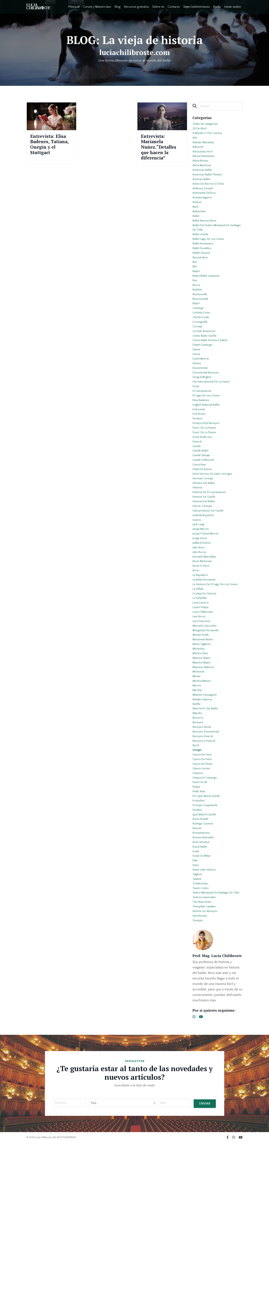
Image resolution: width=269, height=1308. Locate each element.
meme (197, 788)
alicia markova (203, 174)
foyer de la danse (205, 487)
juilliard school (203, 624)
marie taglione (202, 750)
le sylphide (200, 695)
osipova (198, 903)
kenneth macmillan (206, 640)
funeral (197, 503)
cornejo (198, 366)
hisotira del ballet (205, 552)
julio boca (199, 629)
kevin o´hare (202, 651)
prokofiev (199, 936)
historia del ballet (205, 574)
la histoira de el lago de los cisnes (213, 676)
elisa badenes (202, 454)
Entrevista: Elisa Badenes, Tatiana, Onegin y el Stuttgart (51, 152)
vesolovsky (200, 1079)
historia (198, 558)
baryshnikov (201, 284)
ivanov (197, 596)
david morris (201, 404)
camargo (199, 344)
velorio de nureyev (206, 1073)
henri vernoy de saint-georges (215, 542)
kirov (196, 657)
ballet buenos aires (206, 240)
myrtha (197, 805)
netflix (197, 821)
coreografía (200, 361)
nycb (196, 870)
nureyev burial (203, 848)
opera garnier (202, 898)
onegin (197, 876)
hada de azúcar (204, 536)
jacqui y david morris (207, 613)
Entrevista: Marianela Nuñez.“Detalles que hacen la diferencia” (162, 152)
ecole (196, 437)
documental (201, 415)
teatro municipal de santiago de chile (216, 1048)
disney (197, 410)
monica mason (203, 794)
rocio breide (201, 958)
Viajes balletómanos (196, 7)
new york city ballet (207, 827)
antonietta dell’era (205, 207)
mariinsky (199, 755)
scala (196, 996)
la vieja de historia (206, 690)
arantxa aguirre (203, 213)
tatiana (197, 1029)
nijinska (198, 832)
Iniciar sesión (232, 7)
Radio (217, 7)
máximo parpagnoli (206, 810)
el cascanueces (203, 443)
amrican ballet (203, 191)
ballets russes (202, 278)
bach (196, 224)
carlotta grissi (202, 350)
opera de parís (203, 887)
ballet (196, 235)
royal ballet (200, 991)
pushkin (198, 947)
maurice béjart (202, 772)
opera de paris (203, 881)
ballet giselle (201, 256)
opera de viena (203, 892)
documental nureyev (208, 421)
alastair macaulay (205, 147)
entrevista (199, 465)
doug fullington (203, 426)
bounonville (201, 328)
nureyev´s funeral (205, 865)
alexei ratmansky (205, 163)
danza (196, 399)
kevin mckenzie (203, 646)
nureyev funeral (204, 859)
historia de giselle (205, 569)
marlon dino (201, 761)
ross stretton (202, 986)
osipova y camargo (206, 909)
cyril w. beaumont (206, 372)
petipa (196, 920)
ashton (197, 218)
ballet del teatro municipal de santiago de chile (214, 248)
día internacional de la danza (214, 432)
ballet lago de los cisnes (210, 262)
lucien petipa (202, 706)
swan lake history (206, 1018)
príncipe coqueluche (207, 942)
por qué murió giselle (208, 931)
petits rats (199, 925)
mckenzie (199, 783)
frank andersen (203, 498)
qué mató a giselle (206, 953)
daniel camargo (204, 388)
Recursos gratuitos (136, 7)
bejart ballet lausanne (208, 306)
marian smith (202, 739)
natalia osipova (203, 816)
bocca (196, 317)
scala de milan (203, 1002)
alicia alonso (201, 169)
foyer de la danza (205, 492)
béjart (196, 339)
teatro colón (201, 1040)
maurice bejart (202, 766)
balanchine (200, 229)
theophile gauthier (206, 1068)
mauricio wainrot (205, 777)
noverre (198, 838)
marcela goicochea (206, 728)
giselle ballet (201, 514)
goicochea (200, 531)
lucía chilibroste (204, 711)
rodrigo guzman (204, 964)
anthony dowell (204, 202)
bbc (195, 289)
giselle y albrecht (205, 525)
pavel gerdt (200, 914)
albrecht (198, 152)
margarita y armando (207, 733)
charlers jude (202, 355)
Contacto (173, 7)
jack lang (199, 602)
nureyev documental (208, 854)
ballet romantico (204, 267)
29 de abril (200, 130)
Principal (73, 7)
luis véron (200, 717)
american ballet (203, 180)
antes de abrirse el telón (210, 196)
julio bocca (200, 635)
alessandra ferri (204, 158)
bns (195, 311)
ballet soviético (203, 273)
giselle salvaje (202, 520)
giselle (197, 509)
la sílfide (199, 684)
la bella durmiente (206, 668)
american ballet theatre (209, 185)
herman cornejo (204, 547)
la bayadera (201, 662)
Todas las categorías (207, 125)
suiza (196, 1013)
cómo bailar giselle (206, 377)
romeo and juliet (205, 980)
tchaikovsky (201, 1035)
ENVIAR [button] (204, 1267)
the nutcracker (203, 1062)
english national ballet (208, 459)
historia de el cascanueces (212, 563)
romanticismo (202, 975)
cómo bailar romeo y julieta (212, 383)
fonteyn (198, 476)
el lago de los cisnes (208, 448)
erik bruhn (199, 470)
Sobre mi (158, 7)
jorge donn (200, 618)
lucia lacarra (202, 700)
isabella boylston (204, 591)
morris (197, 799)
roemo (197, 969)
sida (195, 1007)
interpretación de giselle (210, 585)
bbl (194, 295)
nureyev (198, 843)
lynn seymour (202, 722)
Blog (117, 7)
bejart (196, 300)
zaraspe (198, 1084)
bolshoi (197, 322)
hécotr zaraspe (203, 580)
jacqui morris (202, 607)
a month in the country (209, 136)
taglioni (198, 1024)
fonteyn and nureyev (208, 481)
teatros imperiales (205, 1057)
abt (195, 141)
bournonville (201, 333)
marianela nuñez (204, 744)
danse (197, 394)
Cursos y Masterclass (97, 7)
